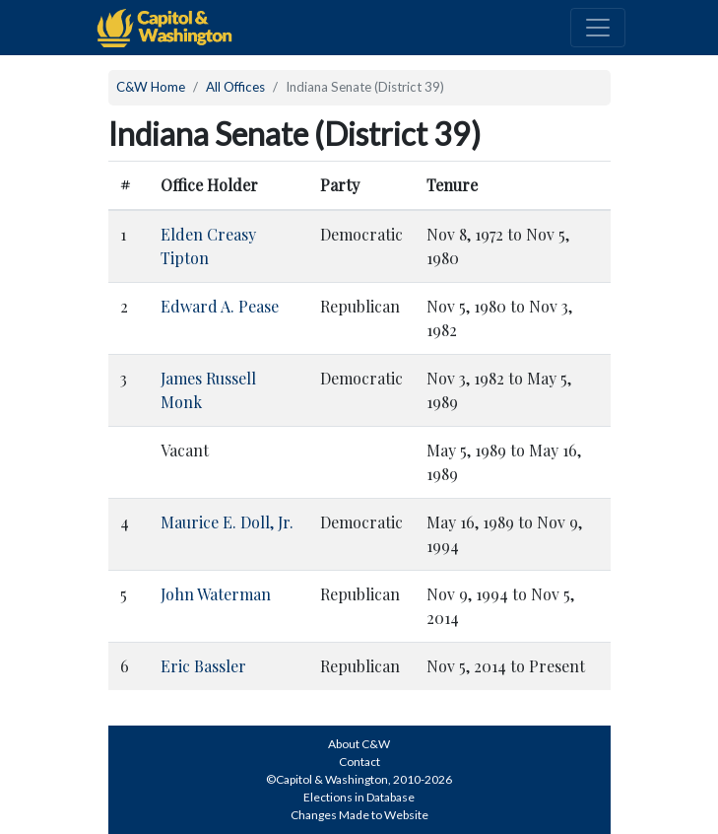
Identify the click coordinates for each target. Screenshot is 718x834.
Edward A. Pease (220, 306)
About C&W (359, 743)
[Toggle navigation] (597, 27)
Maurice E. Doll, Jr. (227, 522)
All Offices (235, 87)
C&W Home (150, 87)
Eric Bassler (203, 666)
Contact (359, 761)
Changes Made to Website (359, 814)
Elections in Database (359, 797)
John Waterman (216, 594)
